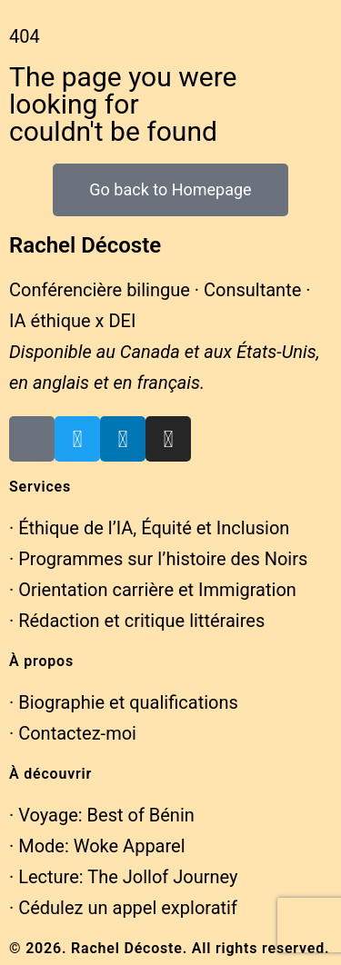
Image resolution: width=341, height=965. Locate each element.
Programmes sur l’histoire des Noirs (162, 559)
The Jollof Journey (162, 877)
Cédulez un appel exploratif (127, 908)
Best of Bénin (141, 815)
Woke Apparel (130, 846)
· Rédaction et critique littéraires (137, 621)
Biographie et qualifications (128, 702)
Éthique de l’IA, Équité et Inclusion (153, 528)
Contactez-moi (77, 733)
